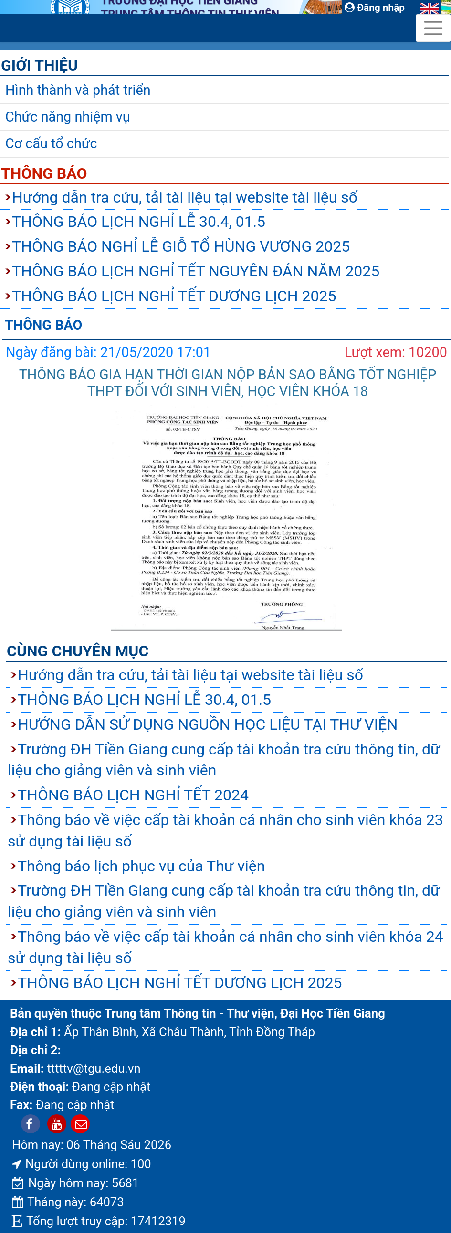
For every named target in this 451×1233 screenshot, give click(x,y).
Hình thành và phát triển (78, 90)
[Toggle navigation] (433, 28)
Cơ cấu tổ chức (51, 143)
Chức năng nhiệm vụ (67, 117)
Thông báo (44, 173)
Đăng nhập (375, 7)
